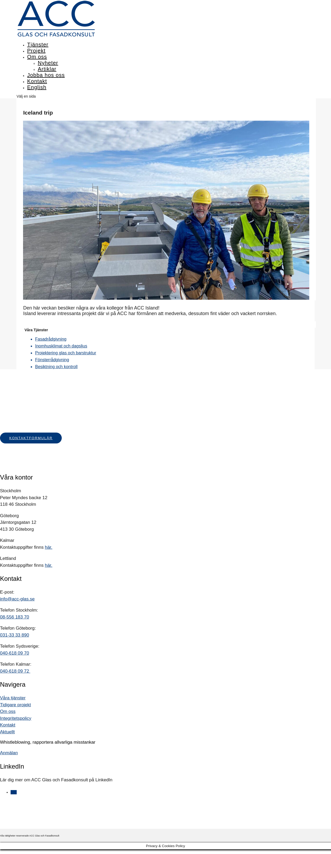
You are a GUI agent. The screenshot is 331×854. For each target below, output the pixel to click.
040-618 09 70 (14, 653)
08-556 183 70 (14, 617)
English (36, 87)
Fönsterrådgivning (52, 360)
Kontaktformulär (30, 438)
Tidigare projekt (15, 704)
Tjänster (37, 44)
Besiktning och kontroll (56, 366)
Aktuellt (7, 731)
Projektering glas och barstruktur (65, 353)
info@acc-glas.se (17, 599)
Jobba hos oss (46, 75)
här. (48, 547)
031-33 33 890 (14, 635)
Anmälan (9, 752)
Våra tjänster (12, 697)
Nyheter (48, 63)
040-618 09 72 (15, 671)
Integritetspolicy (15, 718)
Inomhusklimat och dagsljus (61, 346)
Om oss (37, 57)
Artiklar (47, 69)
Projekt (36, 51)
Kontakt (37, 81)
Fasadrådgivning (50, 339)
